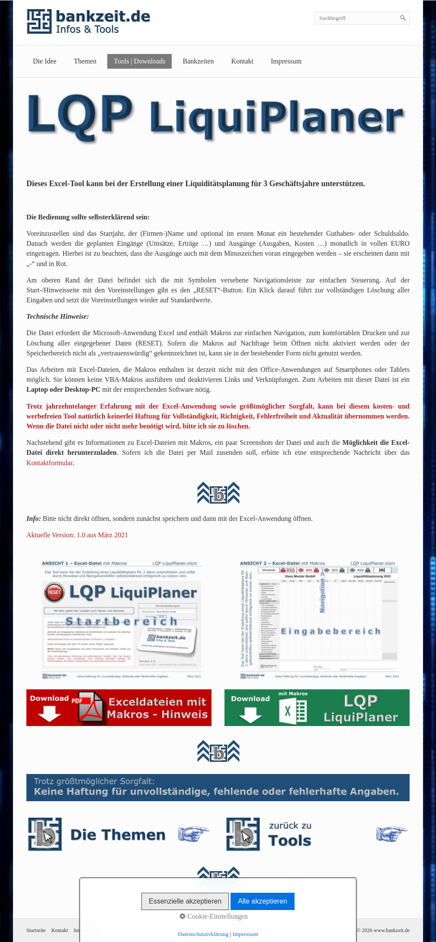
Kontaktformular (49, 462)
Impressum (286, 61)
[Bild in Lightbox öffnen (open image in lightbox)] (119, 617)
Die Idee (45, 61)
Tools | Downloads (139, 61)
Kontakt (242, 61)
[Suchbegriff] (362, 18)
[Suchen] (403, 18)
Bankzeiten (198, 61)
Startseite (36, 930)
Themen (85, 61)
